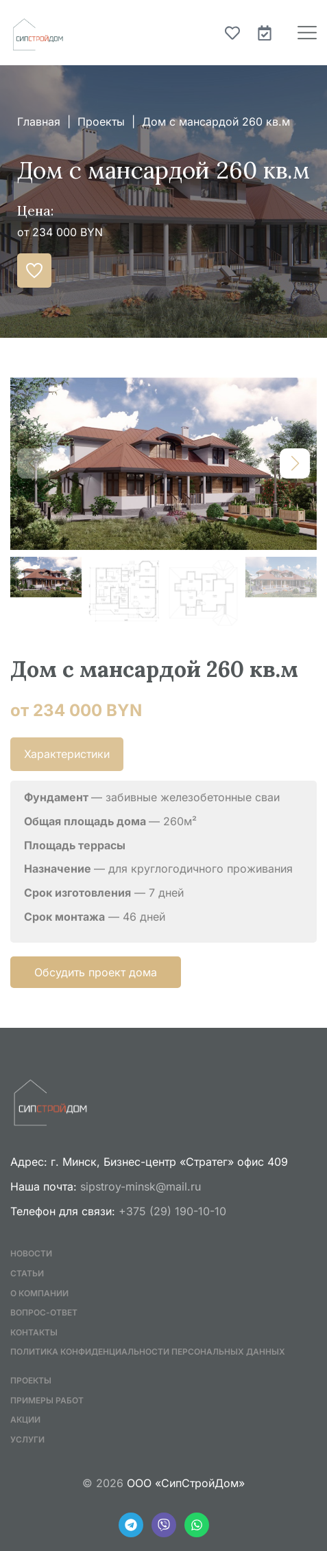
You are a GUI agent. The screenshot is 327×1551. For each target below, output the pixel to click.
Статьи (27, 1273)
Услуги (27, 1439)
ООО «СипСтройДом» (186, 1483)
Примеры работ (47, 1400)
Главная (38, 121)
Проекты (101, 121)
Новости (31, 1253)
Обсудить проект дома (95, 972)
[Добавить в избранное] (34, 270)
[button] (295, 463)
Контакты (34, 1332)
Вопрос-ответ (43, 1312)
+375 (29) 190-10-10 (172, 1211)
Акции (25, 1419)
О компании (39, 1293)
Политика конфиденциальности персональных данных (147, 1351)
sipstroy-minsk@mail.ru (140, 1186)
